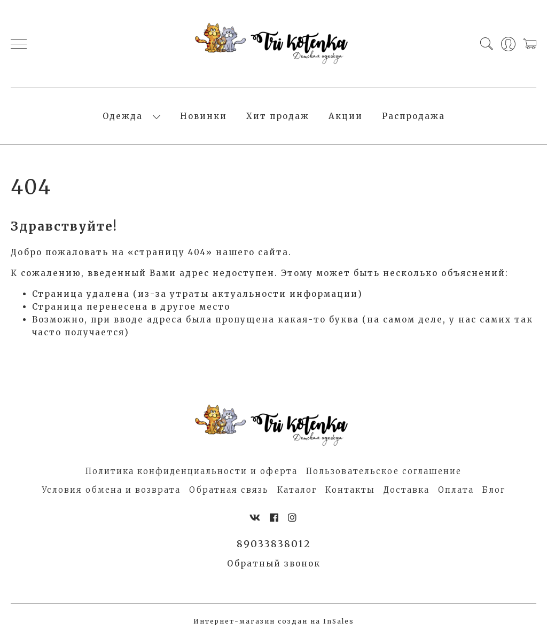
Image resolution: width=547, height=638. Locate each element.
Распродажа (413, 116)
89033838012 (274, 544)
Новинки (203, 116)
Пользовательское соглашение (384, 471)
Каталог (297, 490)
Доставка (406, 490)
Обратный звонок (274, 563)
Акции (346, 116)
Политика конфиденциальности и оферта (191, 471)
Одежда (123, 116)
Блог (493, 490)
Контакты (350, 490)
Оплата (456, 490)
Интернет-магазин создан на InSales (273, 621)
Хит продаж (277, 116)
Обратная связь (229, 490)
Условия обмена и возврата (111, 490)
